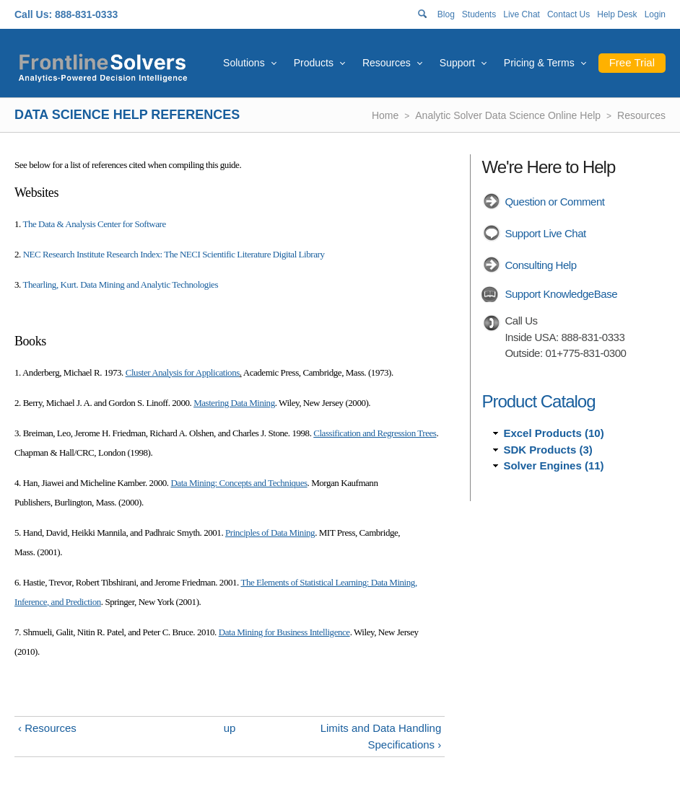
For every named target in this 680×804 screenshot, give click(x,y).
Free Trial (632, 62)
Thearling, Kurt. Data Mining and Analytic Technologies (120, 284)
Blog (446, 14)
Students (479, 14)
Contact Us (568, 14)
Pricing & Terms (539, 63)
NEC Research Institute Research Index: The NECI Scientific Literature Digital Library (174, 254)
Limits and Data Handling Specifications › (381, 736)
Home (385, 115)
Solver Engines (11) (553, 465)
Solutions (244, 63)
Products (314, 63)
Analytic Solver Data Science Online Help (508, 115)
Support (457, 63)
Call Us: (33, 14)
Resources (386, 63)
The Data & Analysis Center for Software (93, 223)
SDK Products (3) (547, 449)
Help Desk (617, 14)
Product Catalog (538, 401)
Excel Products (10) (553, 433)
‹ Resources (47, 728)
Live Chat (521, 14)
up (230, 728)
